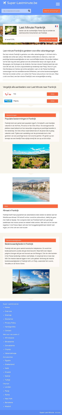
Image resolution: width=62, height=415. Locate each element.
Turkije (7, 380)
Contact (8, 331)
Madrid (8, 406)
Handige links (10, 327)
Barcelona (9, 402)
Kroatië (8, 372)
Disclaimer (9, 319)
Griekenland (9, 364)
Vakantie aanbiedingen (52, 11)
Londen (8, 387)
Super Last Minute (47, 412)
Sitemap (8, 315)
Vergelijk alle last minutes (48, 39)
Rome (7, 395)
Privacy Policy (10, 323)
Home (7, 307)
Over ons (8, 311)
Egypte (8, 360)
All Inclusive (9, 338)
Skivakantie (9, 342)
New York (8, 399)
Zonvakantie (10, 346)
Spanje (7, 376)
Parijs (7, 391)
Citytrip (8, 349)
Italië (7, 368)
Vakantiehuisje (10, 353)
